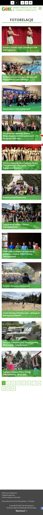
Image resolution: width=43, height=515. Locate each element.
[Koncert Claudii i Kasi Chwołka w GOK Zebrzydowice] (21, 39)
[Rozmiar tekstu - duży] (30, 3)
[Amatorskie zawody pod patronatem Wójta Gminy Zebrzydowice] (21, 69)
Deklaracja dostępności (9, 493)
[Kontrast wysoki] (16, 3)
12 (4, 388)
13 (9, 388)
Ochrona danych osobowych (11, 497)
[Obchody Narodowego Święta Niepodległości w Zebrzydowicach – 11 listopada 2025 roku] (21, 128)
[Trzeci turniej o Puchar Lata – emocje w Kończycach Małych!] (21, 305)
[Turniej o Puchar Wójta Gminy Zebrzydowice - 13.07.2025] (21, 364)
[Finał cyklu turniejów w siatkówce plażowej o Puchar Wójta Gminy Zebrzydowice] (21, 246)
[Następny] (14, 388)
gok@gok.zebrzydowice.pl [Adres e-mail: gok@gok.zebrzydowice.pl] (17, 438)
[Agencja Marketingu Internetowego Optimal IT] (21, 512)
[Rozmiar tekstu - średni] (26, 3)
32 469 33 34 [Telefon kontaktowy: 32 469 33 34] (11, 433)
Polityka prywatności (8, 495)
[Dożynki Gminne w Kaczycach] (21, 275)
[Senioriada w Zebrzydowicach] (21, 98)
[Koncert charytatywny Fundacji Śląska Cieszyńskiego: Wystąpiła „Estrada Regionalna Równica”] (21, 157)
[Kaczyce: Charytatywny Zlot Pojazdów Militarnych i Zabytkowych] (21, 334)
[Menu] (40, 8)
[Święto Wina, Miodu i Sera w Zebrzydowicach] (21, 216)
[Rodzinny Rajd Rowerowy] (21, 187)
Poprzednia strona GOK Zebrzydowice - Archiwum (18, 501)
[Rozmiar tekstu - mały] (22, 3)
